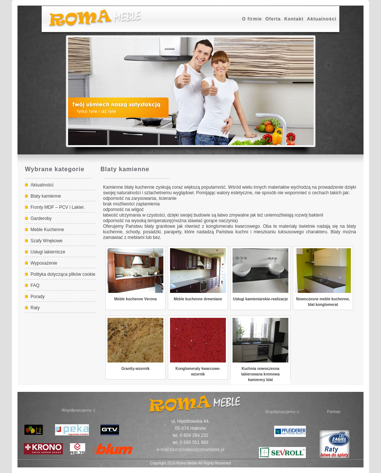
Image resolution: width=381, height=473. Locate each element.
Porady (38, 296)
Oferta (273, 19)
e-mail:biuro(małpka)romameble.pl (190, 449)
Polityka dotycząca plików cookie (63, 274)
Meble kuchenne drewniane (198, 299)
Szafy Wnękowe (47, 240)
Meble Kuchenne (47, 229)
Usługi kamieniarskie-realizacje (260, 299)
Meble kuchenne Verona (135, 299)
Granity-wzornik (135, 369)
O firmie (252, 19)
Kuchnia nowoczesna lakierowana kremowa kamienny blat (260, 374)
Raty (35, 307)
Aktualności (321, 19)
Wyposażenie (44, 263)
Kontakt (294, 19)
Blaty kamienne (46, 196)
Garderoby (41, 218)
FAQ (35, 285)
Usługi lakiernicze (48, 252)
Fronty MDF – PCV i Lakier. (58, 207)
